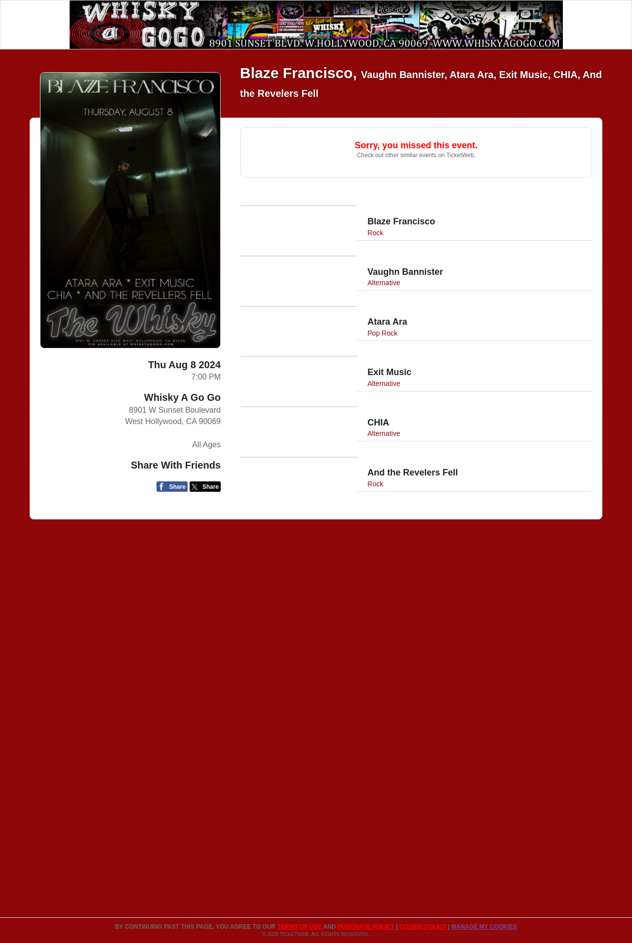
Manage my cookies (484, 926)
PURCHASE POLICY (367, 926)
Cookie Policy (423, 926)
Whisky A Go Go (182, 397)
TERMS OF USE (300, 926)
